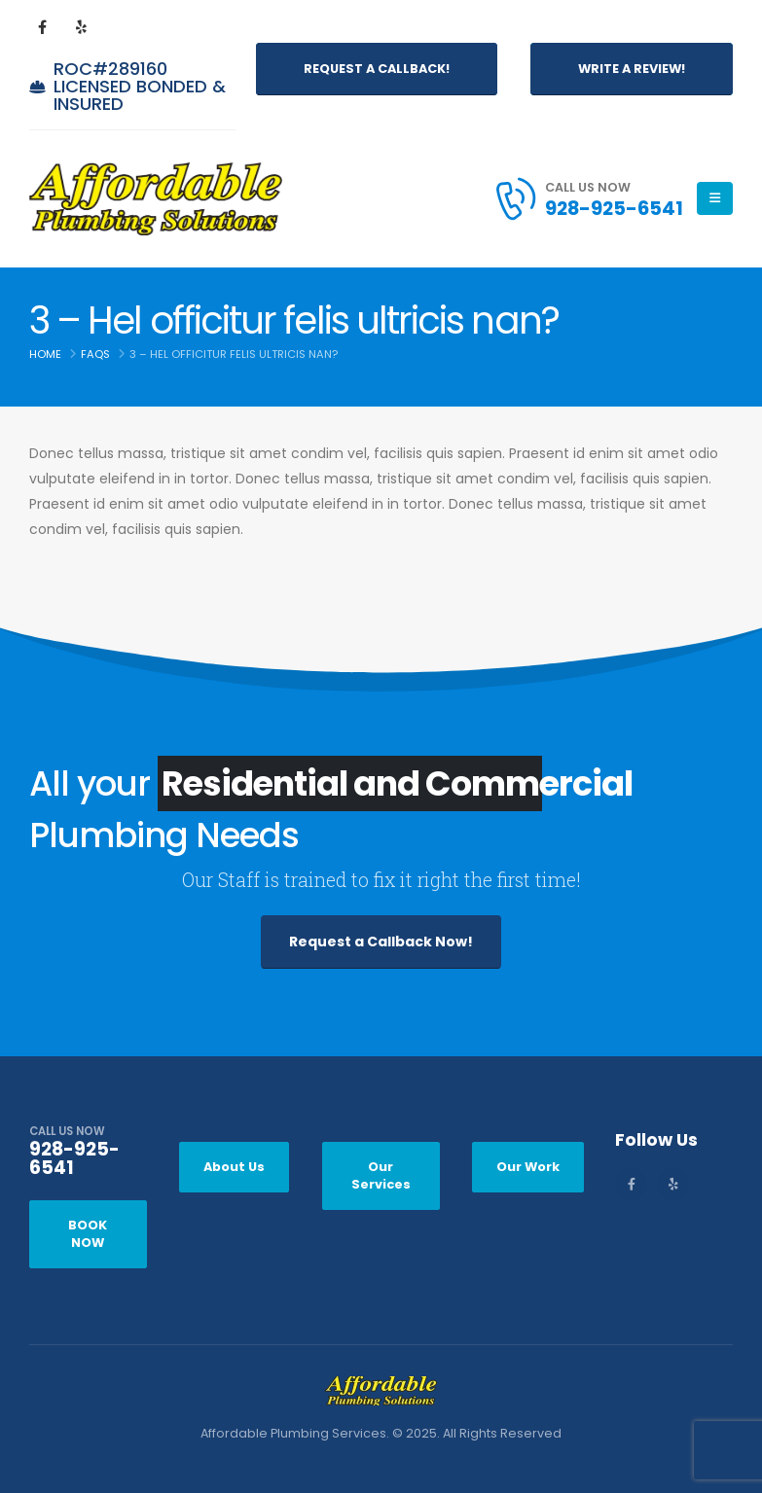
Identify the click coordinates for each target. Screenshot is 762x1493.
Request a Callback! (377, 68)
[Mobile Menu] (715, 198)
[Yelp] (80, 26)
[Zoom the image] (381, 1388)
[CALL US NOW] (88, 1157)
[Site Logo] (155, 198)
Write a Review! (631, 68)
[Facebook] (41, 26)
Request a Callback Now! (381, 941)
